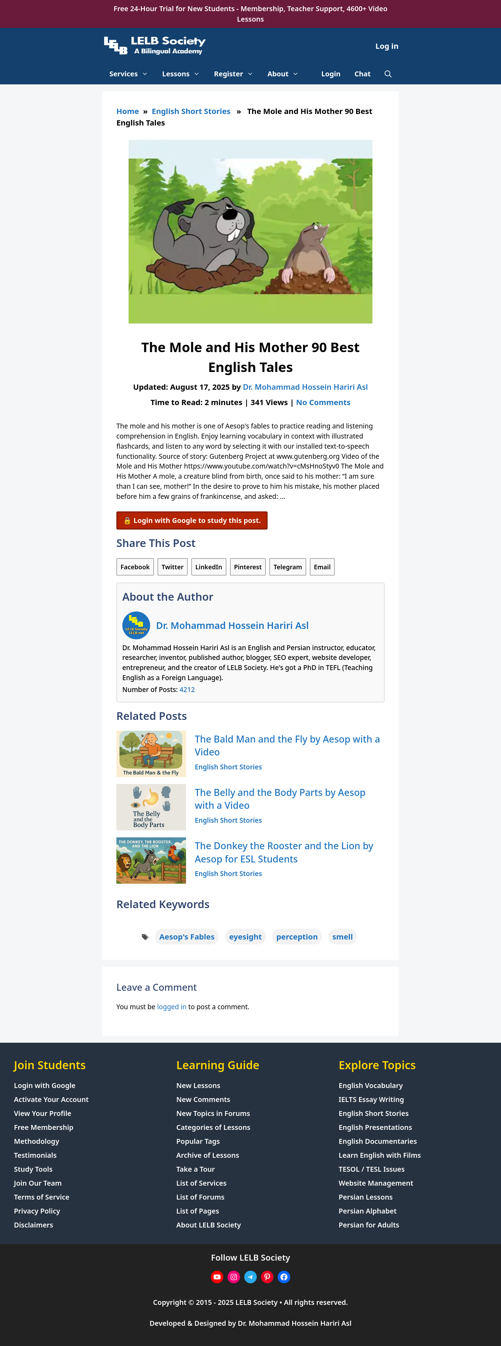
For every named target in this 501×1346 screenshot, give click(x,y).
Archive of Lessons (207, 1155)
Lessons (184, 73)
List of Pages (197, 1211)
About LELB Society (208, 1225)
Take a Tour (195, 1169)
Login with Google (45, 1085)
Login (330, 73)
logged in (172, 1006)
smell (342, 936)
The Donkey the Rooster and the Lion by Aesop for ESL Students (284, 852)
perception (297, 936)
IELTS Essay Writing (371, 1099)
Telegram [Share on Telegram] (287, 567)
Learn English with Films (380, 1155)
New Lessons (198, 1085)
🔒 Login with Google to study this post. (192, 520)
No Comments (323, 402)
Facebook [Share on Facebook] (135, 567)
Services (132, 73)
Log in (387, 45)
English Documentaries (378, 1141)
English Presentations (375, 1127)
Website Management (376, 1183)
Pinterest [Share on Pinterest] (248, 567)
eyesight (245, 936)
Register (237, 73)
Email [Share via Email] (322, 567)
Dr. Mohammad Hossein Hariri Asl (232, 625)
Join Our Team (38, 1183)
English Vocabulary (371, 1085)
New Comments (203, 1099)
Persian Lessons (366, 1197)
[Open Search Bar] (388, 73)
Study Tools (33, 1169)
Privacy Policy (37, 1211)
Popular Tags (198, 1141)
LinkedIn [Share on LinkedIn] (208, 567)
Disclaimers (33, 1225)
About (287, 73)
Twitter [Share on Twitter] (173, 567)
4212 (187, 689)
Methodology (36, 1141)
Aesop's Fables (187, 936)
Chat (363, 73)
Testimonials (35, 1155)
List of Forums (200, 1197)
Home (127, 111)
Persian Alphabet (367, 1211)
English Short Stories (191, 111)
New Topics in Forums (213, 1113)
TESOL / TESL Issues (372, 1169)
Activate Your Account (51, 1099)
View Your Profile (42, 1113)
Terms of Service (41, 1197)
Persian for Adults (369, 1225)
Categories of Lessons (213, 1127)
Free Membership (44, 1127)
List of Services (201, 1183)
